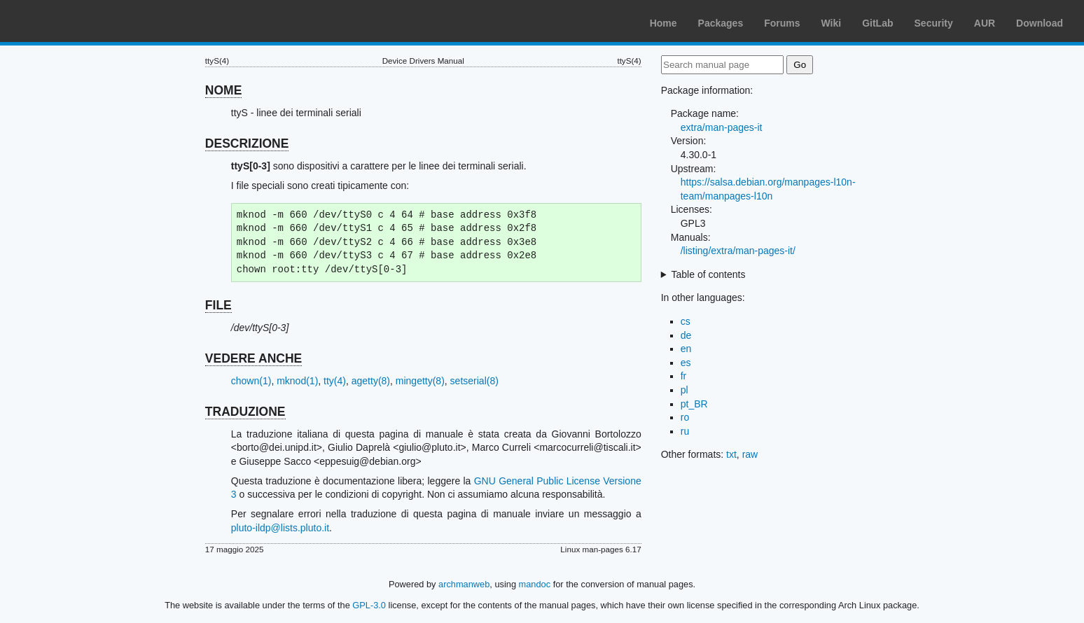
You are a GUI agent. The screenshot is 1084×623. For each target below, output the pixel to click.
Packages (721, 23)
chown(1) (251, 380)
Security (934, 23)
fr (684, 376)
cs (685, 321)
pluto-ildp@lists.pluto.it (280, 527)
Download (1039, 23)
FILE (218, 305)
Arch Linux (77, 21)
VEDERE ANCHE (253, 358)
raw (750, 454)
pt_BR (694, 404)
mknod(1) (297, 380)
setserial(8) (474, 380)
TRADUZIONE (245, 412)
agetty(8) (371, 380)
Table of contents (709, 274)
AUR (984, 23)
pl (684, 390)
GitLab (877, 23)
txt (731, 454)
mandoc (535, 584)
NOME (223, 90)
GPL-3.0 (369, 605)
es (686, 362)
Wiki (831, 23)
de (686, 335)
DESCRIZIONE (247, 143)
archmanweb (463, 584)
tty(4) (335, 380)
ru (685, 431)
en (686, 348)
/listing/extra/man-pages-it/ (738, 250)
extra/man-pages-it (722, 127)
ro (685, 417)
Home (663, 23)
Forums (782, 23)
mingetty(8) (420, 380)
